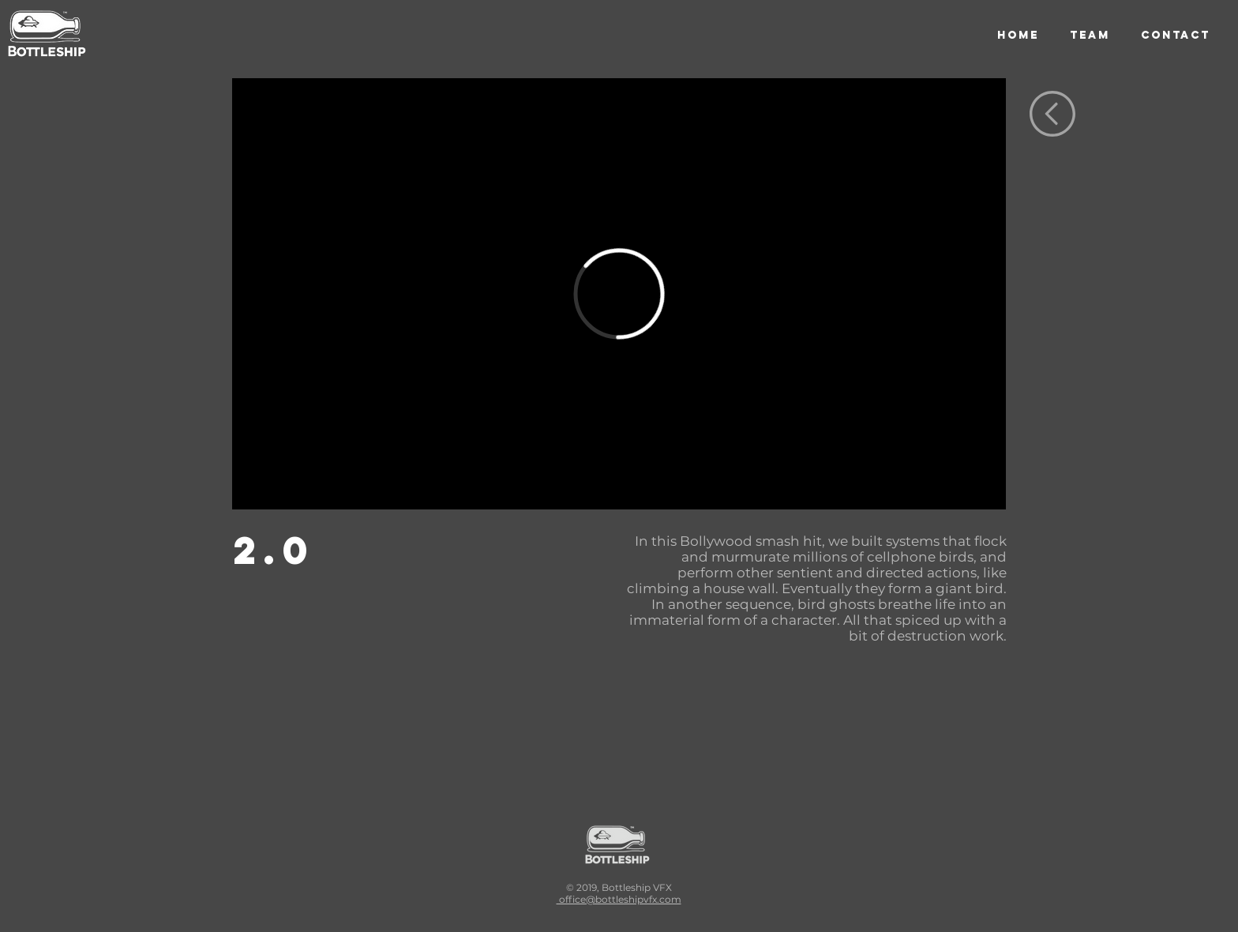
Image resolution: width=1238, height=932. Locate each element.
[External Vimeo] (619, 293)
